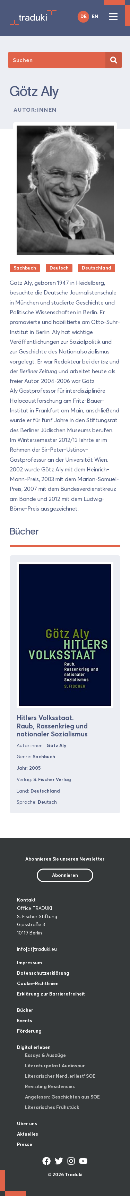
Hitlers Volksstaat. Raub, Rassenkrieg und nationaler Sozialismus (52, 726)
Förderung (29, 1031)
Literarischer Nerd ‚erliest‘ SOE (60, 1076)
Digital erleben (34, 1047)
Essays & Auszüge (45, 1055)
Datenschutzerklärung (43, 973)
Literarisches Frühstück (52, 1107)
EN (95, 16)
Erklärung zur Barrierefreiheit (51, 994)
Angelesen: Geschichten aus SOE (62, 1097)
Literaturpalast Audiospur (55, 1065)
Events (24, 1020)
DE (83, 16)
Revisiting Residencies (50, 1086)
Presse (24, 1144)
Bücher (25, 1010)
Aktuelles (27, 1134)
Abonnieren (65, 875)
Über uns (27, 1123)
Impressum (29, 962)
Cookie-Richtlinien (38, 983)
